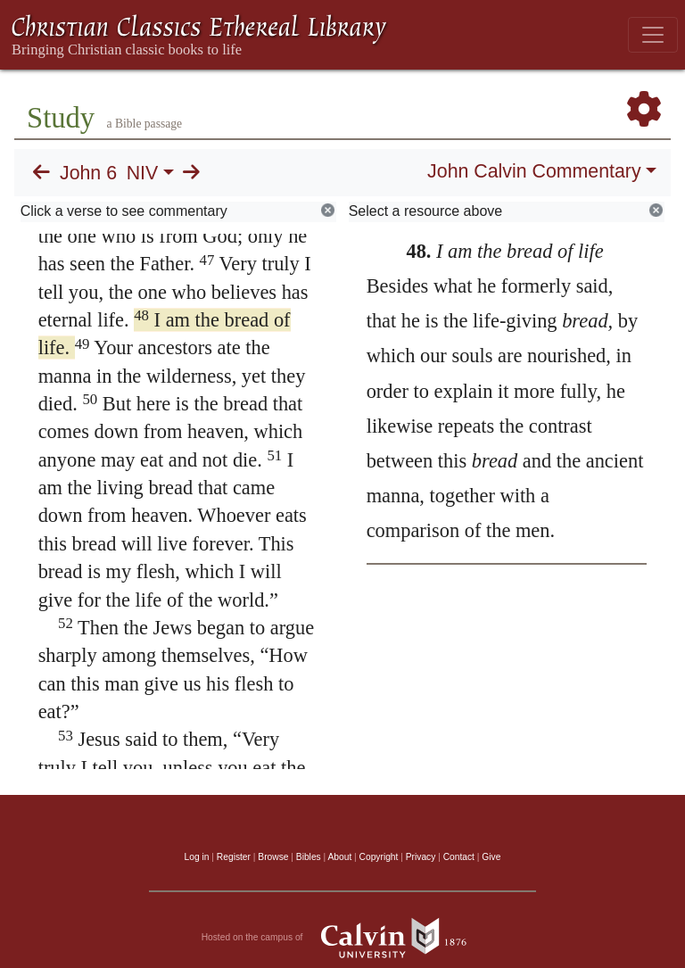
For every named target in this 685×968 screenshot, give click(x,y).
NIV (143, 173)
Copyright (379, 857)
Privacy (421, 857)
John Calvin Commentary (533, 171)
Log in (197, 857)
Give (491, 857)
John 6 (88, 173)
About (339, 857)
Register (234, 857)
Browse (273, 857)
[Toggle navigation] (653, 35)
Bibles (308, 857)
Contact (459, 857)
